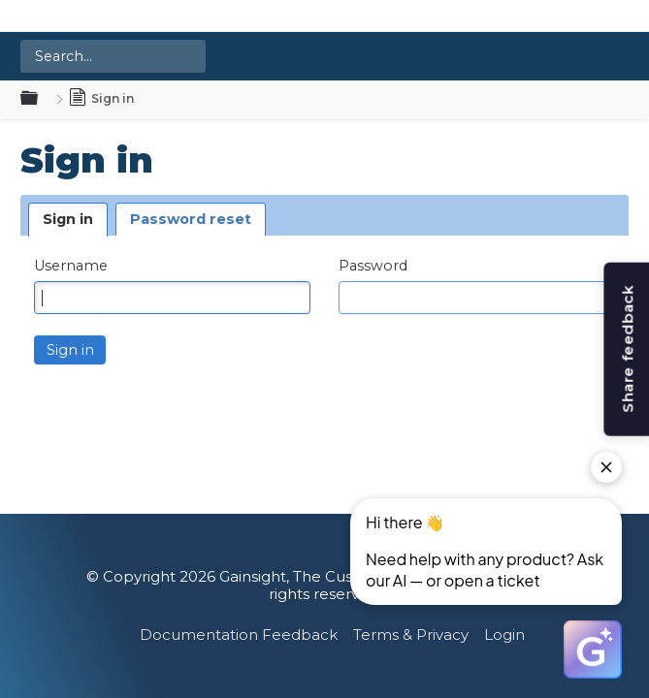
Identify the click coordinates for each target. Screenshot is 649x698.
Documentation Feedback (239, 634)
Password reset (190, 219)
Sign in (68, 219)
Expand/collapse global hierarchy (41, 99)
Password (373, 266)
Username (71, 266)
